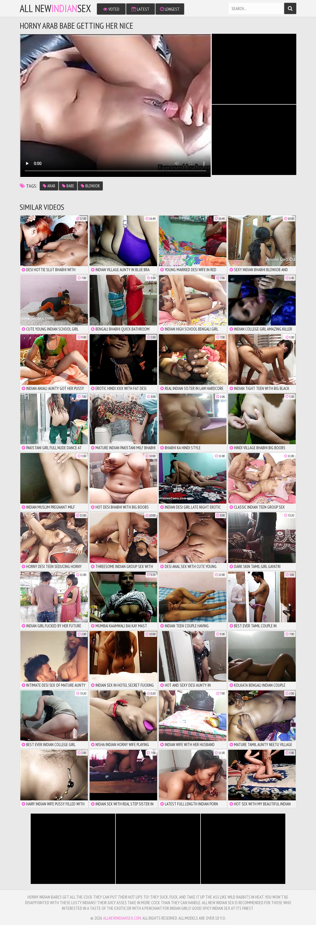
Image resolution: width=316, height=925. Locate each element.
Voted (111, 9)
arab (49, 185)
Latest (141, 9)
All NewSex (55, 8)
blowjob (90, 185)
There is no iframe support (254, 69)
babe (68, 185)
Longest (170, 9)
